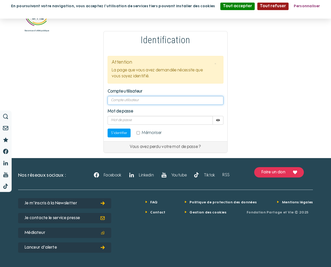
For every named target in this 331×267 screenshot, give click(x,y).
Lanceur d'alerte (65, 248)
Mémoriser (149, 133)
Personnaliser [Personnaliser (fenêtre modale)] (307, 6)
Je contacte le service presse (65, 218)
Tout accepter (237, 6)
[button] (215, 64)
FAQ (153, 202)
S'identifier (119, 133)
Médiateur (65, 233)
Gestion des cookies (208, 212)
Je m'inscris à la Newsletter (65, 203)
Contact (158, 212)
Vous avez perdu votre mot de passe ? (165, 147)
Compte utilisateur (125, 92)
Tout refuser (273, 6)
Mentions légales (297, 202)
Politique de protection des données (223, 202)
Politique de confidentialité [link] (165, 13)
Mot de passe (120, 111)
